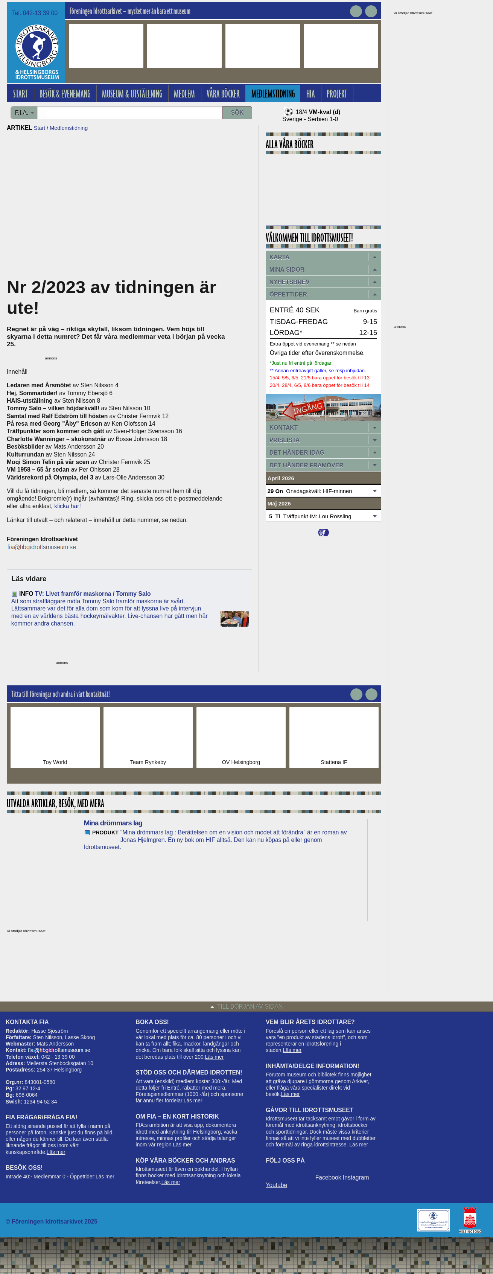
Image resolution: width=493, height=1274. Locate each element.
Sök (237, 113)
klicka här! (67, 506)
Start (39, 128)
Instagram (356, 1177)
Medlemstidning (69, 128)
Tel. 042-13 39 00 (35, 13)
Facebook (328, 1177)
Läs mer (56, 1152)
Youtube (276, 1185)
